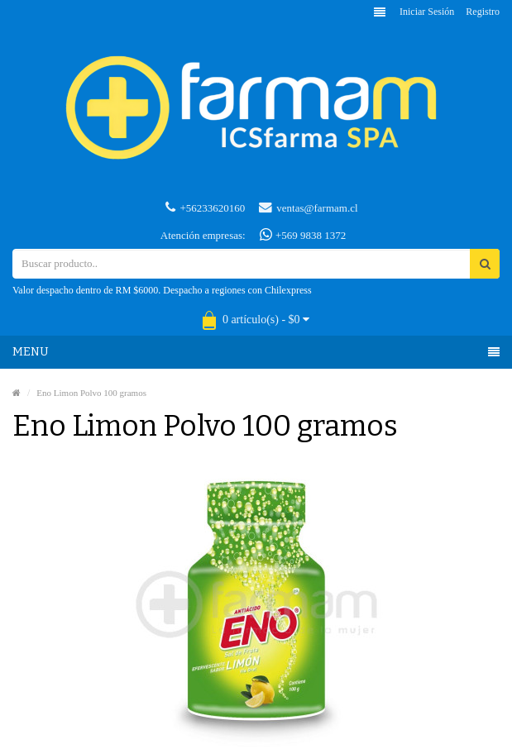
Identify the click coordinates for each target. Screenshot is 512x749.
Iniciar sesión (427, 11)
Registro (483, 11)
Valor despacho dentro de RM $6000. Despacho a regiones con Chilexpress (162, 290)
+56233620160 (205, 207)
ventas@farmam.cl (308, 207)
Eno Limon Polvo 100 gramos (91, 393)
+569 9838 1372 (303, 234)
